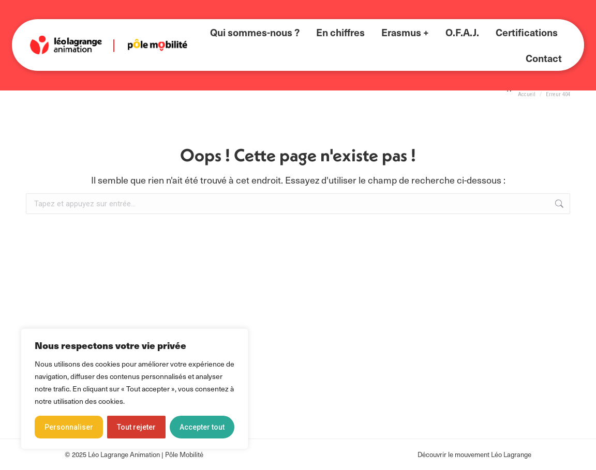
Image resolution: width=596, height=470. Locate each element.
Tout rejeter (136, 427)
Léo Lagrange (511, 454)
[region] (134, 388)
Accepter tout (202, 427)
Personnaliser (68, 427)
